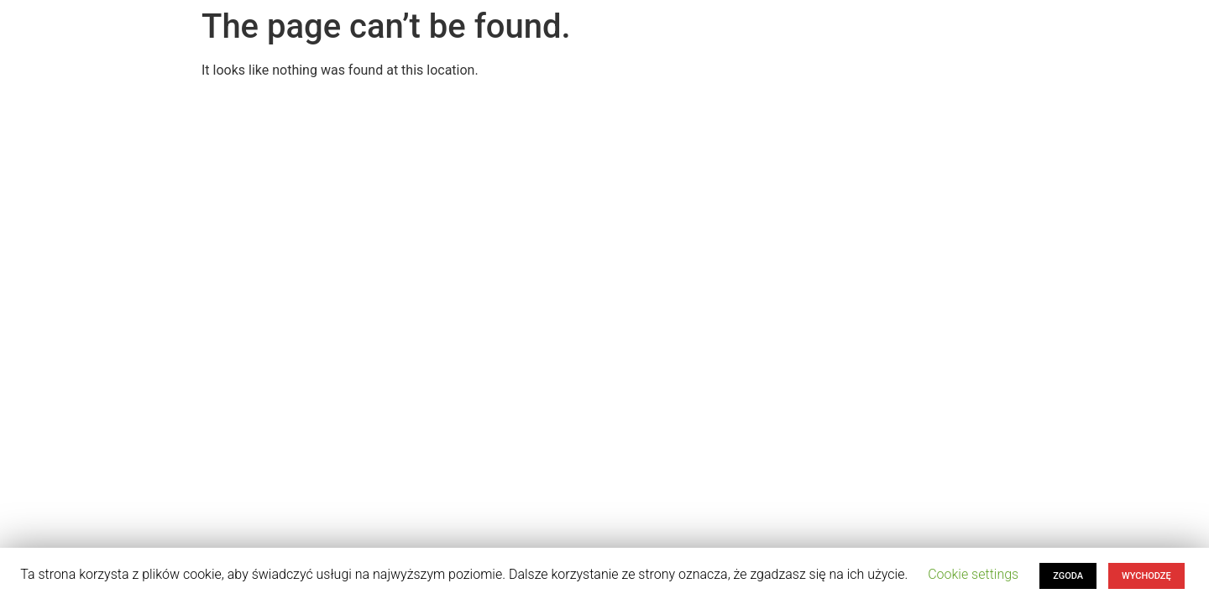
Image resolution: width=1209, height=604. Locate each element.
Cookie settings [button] (973, 574)
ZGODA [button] (1068, 575)
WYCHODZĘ (1146, 575)
